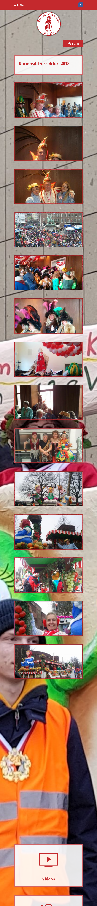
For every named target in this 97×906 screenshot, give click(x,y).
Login (73, 43)
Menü (19, 4)
